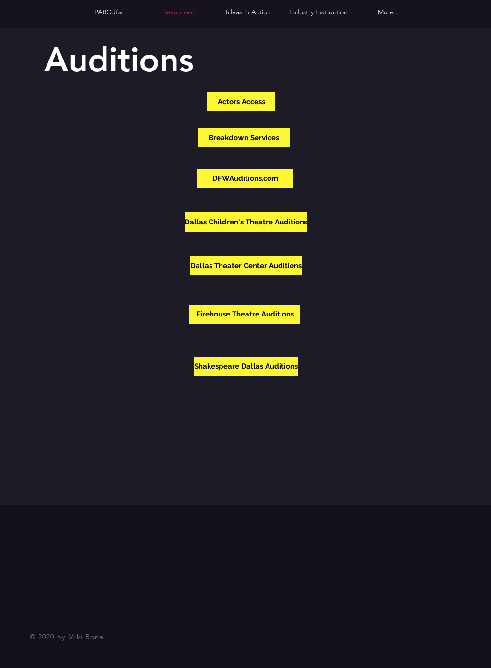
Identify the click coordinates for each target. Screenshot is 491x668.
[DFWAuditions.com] (245, 178)
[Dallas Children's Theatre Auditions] (246, 222)
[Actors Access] (241, 101)
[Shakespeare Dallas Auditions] (246, 366)
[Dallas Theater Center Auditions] (246, 265)
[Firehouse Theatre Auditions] (244, 314)
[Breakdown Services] (244, 137)
